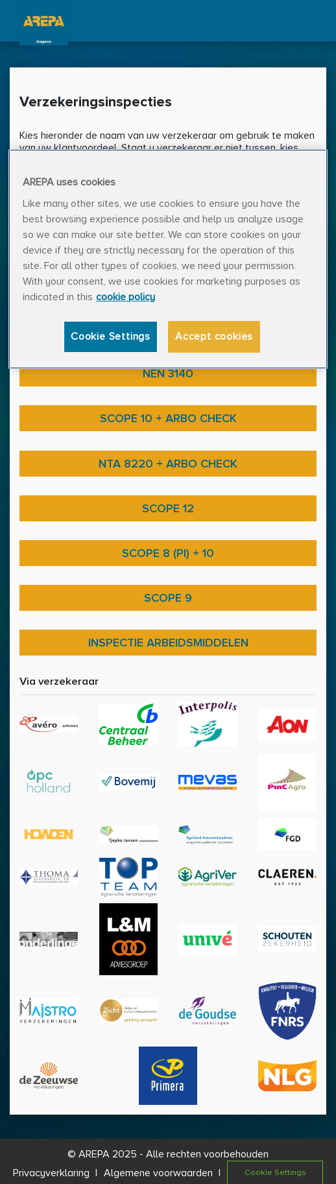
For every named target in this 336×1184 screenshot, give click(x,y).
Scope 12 (168, 508)
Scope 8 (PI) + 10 (168, 553)
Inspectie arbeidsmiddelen (168, 642)
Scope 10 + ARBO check (168, 418)
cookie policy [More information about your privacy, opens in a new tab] (125, 296)
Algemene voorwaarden (158, 1172)
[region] (168, 259)
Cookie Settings (110, 336)
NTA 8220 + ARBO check (168, 463)
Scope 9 (168, 598)
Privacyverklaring (51, 1172)
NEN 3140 (168, 373)
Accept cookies (214, 336)
